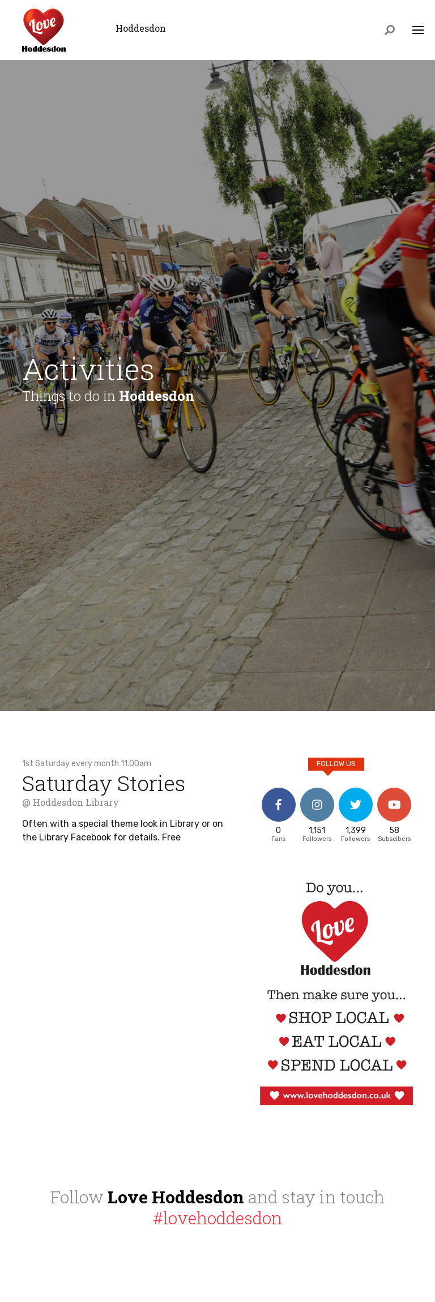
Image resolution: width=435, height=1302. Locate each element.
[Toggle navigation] (418, 31)
